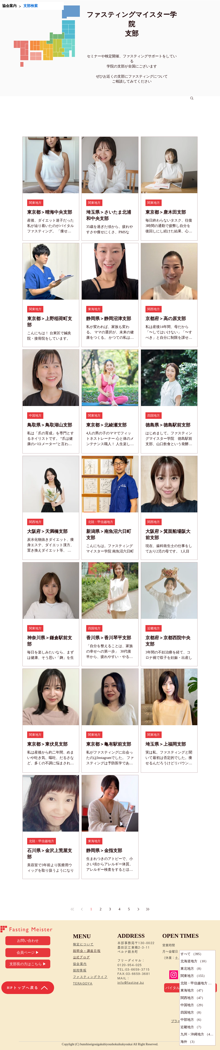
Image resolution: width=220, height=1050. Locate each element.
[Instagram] (173, 974)
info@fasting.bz (130, 982)
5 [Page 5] (129, 909)
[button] (192, 98)
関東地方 (35, 202)
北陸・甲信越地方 (100, 522)
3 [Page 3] (110, 909)
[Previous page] (82, 909)
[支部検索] (30, 6)
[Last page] (148, 909)
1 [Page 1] (91, 909)
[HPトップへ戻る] (27, 987)
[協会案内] (9, 6)
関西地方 (153, 309)
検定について (83, 944)
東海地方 (94, 309)
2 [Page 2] (100, 909)
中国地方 (35, 415)
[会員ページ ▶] (27, 952)
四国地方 (153, 415)
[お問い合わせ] (27, 940)
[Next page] (138, 909)
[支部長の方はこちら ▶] (27, 964)
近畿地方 (153, 628)
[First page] (72, 909)
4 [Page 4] (119, 909)
